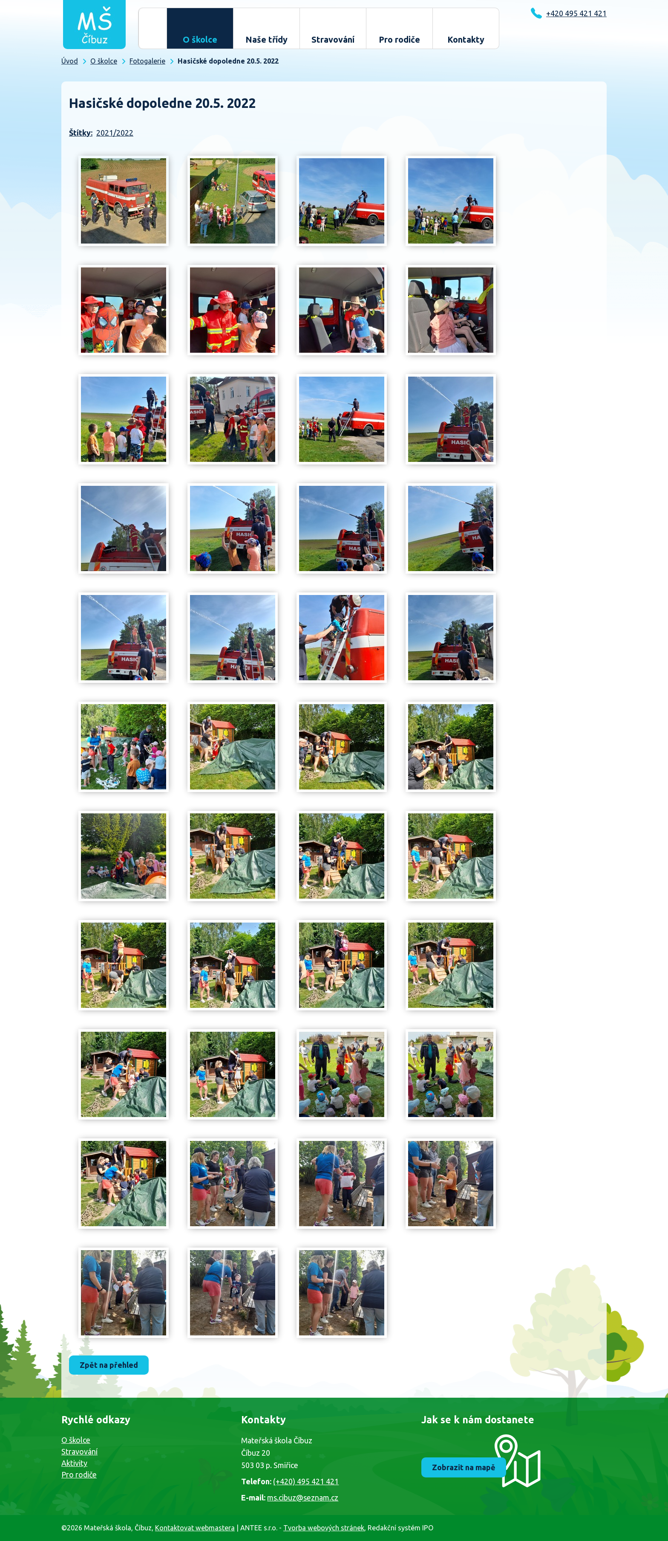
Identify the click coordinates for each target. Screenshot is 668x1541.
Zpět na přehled (110, 1365)
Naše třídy (266, 39)
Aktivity (74, 1463)
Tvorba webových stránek (323, 1528)
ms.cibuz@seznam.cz (302, 1497)
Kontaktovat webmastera (195, 1528)
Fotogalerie (147, 61)
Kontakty (465, 39)
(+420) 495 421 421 (306, 1481)
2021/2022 (114, 132)
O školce (200, 39)
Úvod (152, 28)
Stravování (332, 39)
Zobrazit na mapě (464, 1467)
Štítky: (80, 132)
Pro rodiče (399, 39)
